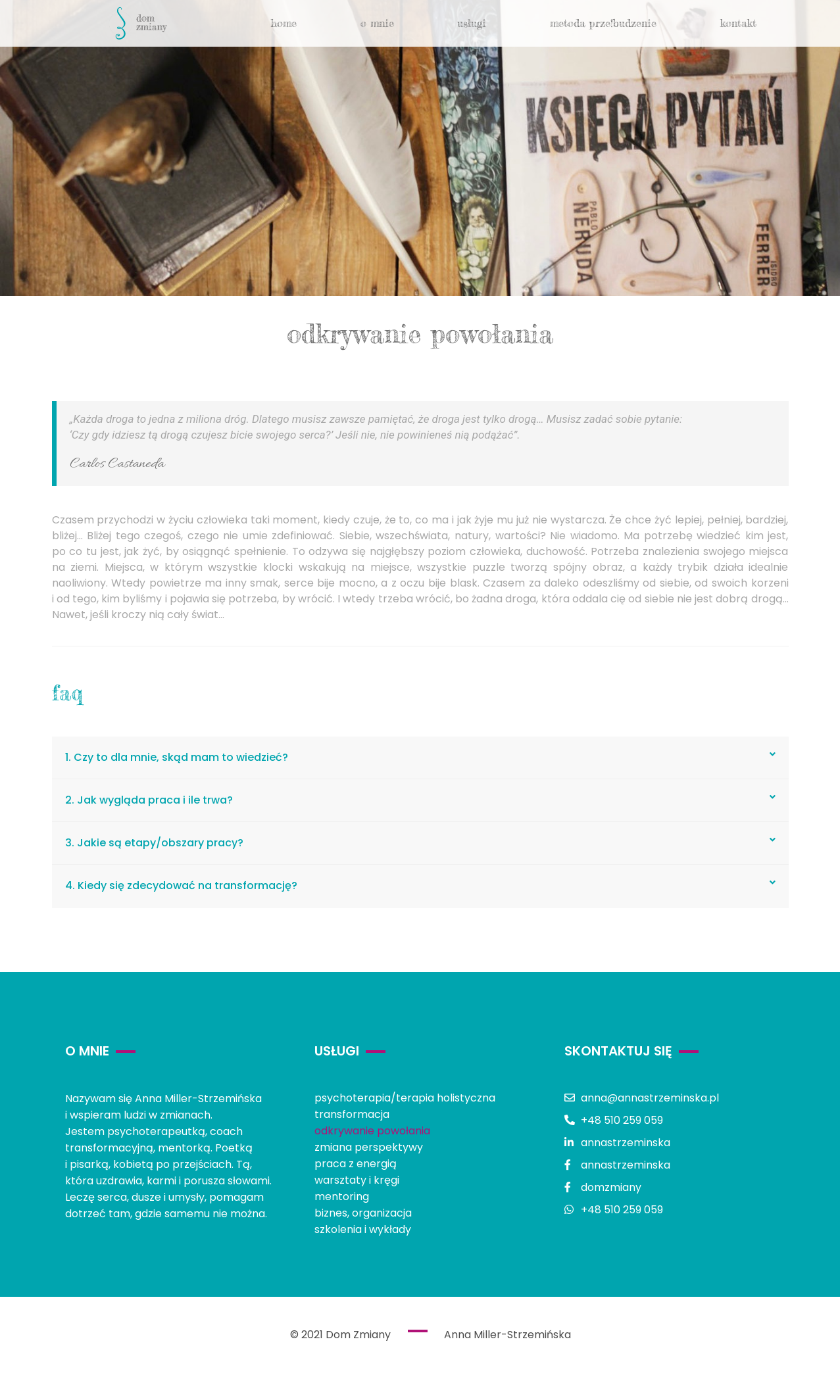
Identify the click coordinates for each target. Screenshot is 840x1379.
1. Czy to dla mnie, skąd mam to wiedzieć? (176, 757)
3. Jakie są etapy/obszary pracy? (154, 842)
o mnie (377, 23)
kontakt (738, 23)
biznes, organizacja (363, 1213)
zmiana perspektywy (368, 1147)
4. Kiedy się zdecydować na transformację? (181, 885)
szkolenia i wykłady (362, 1229)
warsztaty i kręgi (356, 1180)
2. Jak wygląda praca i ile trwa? (149, 800)
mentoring (341, 1196)
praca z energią (355, 1163)
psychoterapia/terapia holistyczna (404, 1097)
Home (284, 23)
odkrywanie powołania (372, 1130)
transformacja (351, 1114)
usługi (471, 23)
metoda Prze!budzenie (603, 23)
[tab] (420, 758)
